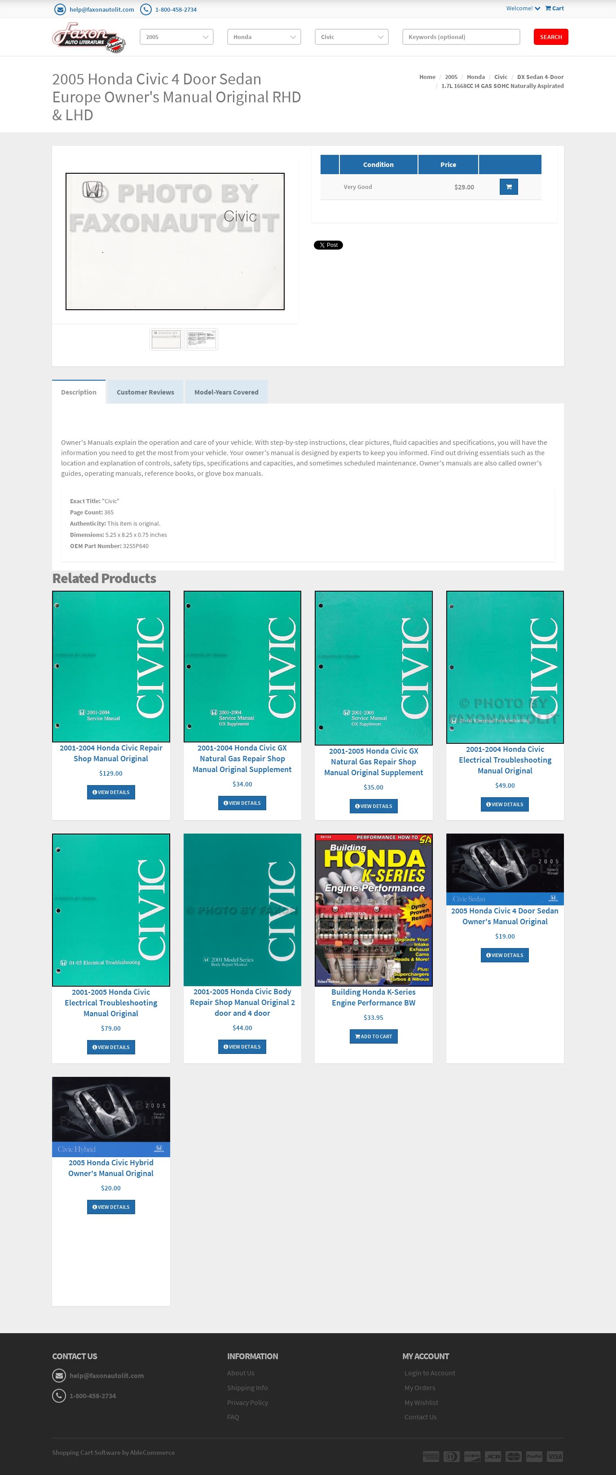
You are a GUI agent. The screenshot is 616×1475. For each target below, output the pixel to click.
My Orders (420, 1387)
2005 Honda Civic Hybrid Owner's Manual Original (111, 1167)
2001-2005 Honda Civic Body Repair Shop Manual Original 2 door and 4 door (242, 1002)
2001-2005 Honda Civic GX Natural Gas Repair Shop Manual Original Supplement (373, 761)
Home (427, 77)
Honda (476, 77)
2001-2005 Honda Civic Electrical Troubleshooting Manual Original (111, 1002)
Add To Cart (373, 1036)
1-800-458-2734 (176, 9)
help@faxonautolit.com (102, 9)
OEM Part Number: (96, 546)
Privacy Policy (247, 1402)
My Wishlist (421, 1402)
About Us (241, 1372)
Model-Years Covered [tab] (226, 391)
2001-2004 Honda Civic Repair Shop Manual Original (111, 753)
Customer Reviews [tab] (145, 391)
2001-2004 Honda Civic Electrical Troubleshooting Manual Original (505, 760)
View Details (111, 792)
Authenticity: (88, 523)
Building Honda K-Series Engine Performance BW (373, 997)
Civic (501, 77)
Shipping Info (247, 1387)
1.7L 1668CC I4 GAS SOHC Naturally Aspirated (502, 86)
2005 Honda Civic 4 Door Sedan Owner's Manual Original (505, 915)
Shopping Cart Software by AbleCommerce (113, 1452)
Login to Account (430, 1372)
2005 (451, 77)
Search (551, 37)
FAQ (233, 1416)
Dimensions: (87, 535)
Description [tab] (79, 391)
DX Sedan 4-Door (540, 77)
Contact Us (421, 1416)
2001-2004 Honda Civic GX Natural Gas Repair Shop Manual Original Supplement (242, 758)
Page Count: (86, 512)
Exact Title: (85, 501)
